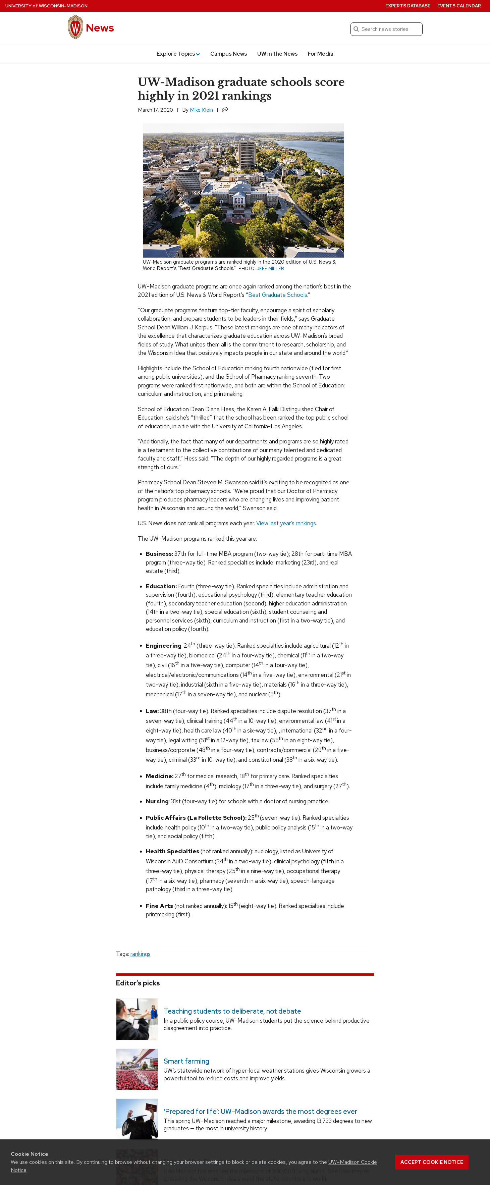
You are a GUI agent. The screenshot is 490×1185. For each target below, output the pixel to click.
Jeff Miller (270, 268)
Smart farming (186, 1061)
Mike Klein (201, 109)
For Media (320, 53)
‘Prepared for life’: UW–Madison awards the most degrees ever (260, 1111)
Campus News (228, 53)
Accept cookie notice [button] (431, 1162)
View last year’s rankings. (286, 523)
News (100, 27)
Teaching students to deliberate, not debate (232, 1011)
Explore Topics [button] (178, 53)
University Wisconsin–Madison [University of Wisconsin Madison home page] (46, 6)
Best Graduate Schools (277, 295)
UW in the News (277, 53)
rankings (140, 954)
